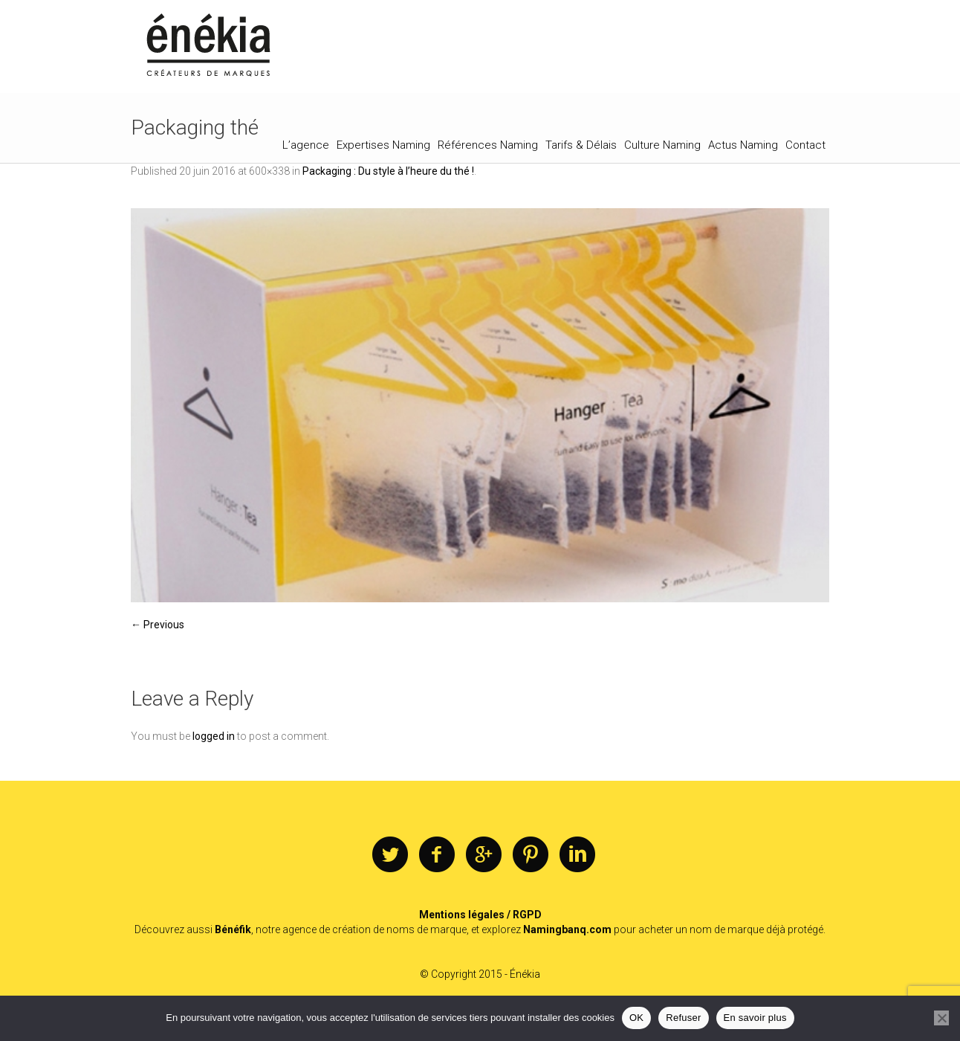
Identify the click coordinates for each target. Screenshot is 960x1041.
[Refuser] (941, 1018)
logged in (213, 736)
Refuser (683, 1017)
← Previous (157, 625)
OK (636, 1017)
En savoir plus (755, 1017)
